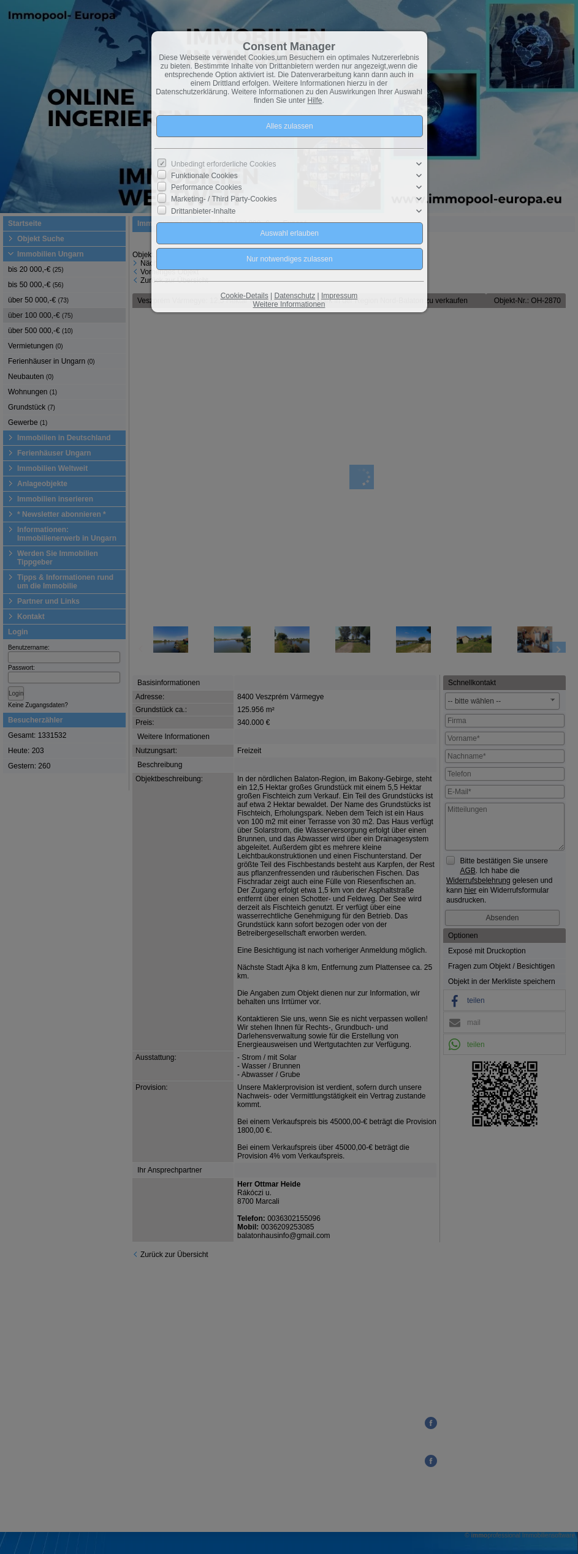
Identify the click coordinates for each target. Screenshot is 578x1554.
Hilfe (315, 100)
